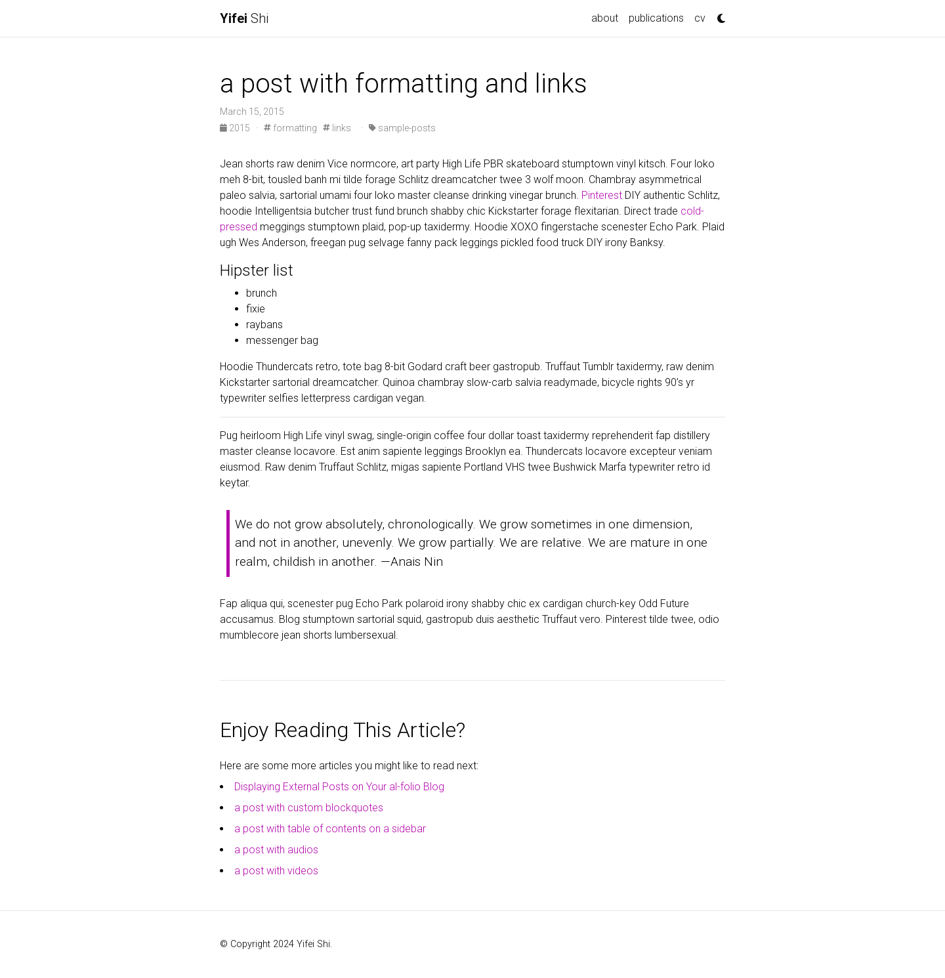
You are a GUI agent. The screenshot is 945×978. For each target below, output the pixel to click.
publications (656, 18)
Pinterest (601, 195)
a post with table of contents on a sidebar (330, 828)
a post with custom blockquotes (308, 807)
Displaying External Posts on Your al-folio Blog (339, 786)
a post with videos (276, 870)
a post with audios (276, 849)
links (337, 128)
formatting (290, 128)
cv (699, 18)
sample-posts (402, 128)
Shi (244, 18)
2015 (236, 128)
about (604, 18)
